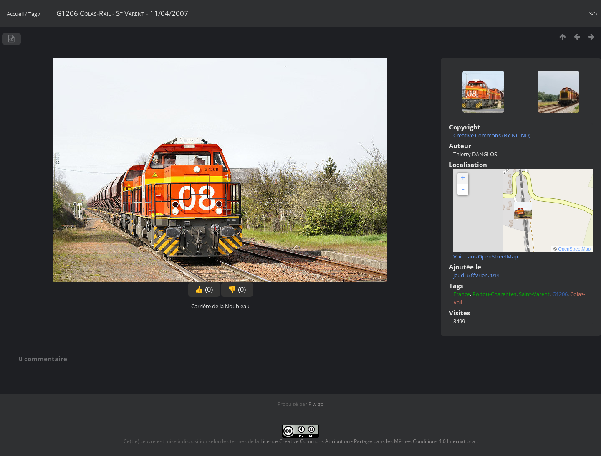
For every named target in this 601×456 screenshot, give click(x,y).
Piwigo (315, 404)
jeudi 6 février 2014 (476, 275)
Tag (32, 14)
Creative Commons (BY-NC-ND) (491, 135)
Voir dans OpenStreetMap (485, 256)
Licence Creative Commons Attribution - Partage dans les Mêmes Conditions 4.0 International (368, 441)
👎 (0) (237, 289)
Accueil (15, 14)
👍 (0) (204, 289)
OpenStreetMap (574, 248)
